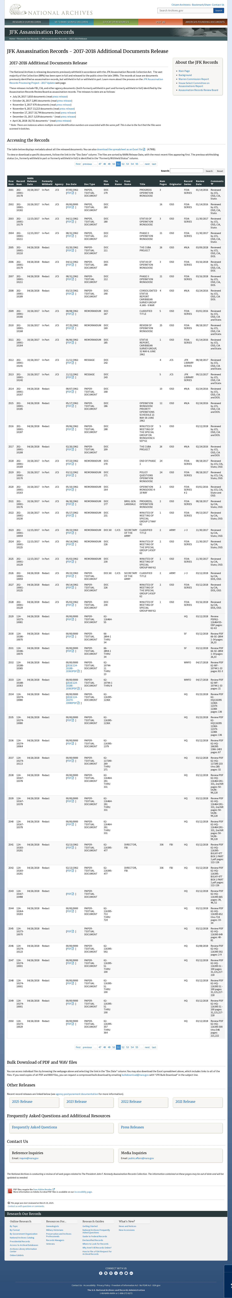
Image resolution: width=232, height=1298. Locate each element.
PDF (69, 192)
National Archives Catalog (22, 1237)
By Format (15, 1230)
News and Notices (127, 1226)
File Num (106, 182)
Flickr (131, 1273)
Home (12, 38)
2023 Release (76, 1102)
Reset (220, 171)
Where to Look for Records (96, 1243)
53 (127, 163)
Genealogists (52, 1226)
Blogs (126, 1273)
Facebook (101, 1273)
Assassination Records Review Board (198, 90)
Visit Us (160, 22)
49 (109, 163)
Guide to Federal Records (95, 1236)
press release (59, 96)
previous (87, 163)
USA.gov (156, 1285)
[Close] (228, 1269)
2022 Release (131, 1102)
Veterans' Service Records (71, 22)
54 (132, 163)
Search (218, 10)
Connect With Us (116, 1268)
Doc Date (71, 184)
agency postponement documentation (77, 1093)
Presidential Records (20, 1241)
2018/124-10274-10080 (72, 699)
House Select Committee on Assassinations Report (194, 84)
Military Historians (54, 1230)
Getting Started (90, 1226)
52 (123, 163)
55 (137, 163)
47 (100, 163)
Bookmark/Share (201, 4)
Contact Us (218, 4)
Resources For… (56, 1221)
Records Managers (55, 1240)
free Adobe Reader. (44, 1189)
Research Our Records (27, 22)
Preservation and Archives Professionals (58, 1235)
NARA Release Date (32, 181)
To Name (118, 182)
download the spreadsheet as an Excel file (119, 149)
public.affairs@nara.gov (141, 1158)
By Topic (14, 1226)
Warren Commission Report (194, 79)
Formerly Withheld (47, 182)
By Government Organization (23, 1233)
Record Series (188, 182)
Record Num (20, 182)
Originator (175, 184)
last (154, 163)
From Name (127, 182)
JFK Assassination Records (54, 38)
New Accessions (127, 1230)
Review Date (200, 182)
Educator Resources (116, 22)
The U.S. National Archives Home (50, 9)
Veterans (50, 1243)
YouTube (121, 1273)
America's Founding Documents (205, 22)
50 (113, 163)
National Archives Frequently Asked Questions (96, 1231)
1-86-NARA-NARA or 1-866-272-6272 (116, 1293)
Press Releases (132, 1127)
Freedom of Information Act (125, 1285)
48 (104, 163)
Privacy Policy (103, 1285)
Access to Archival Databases (24, 1245)
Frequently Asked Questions (34, 1127)
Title (142, 184)
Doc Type (89, 184)
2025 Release (22, 1102)
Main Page (184, 70)
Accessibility (89, 1285)
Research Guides (93, 1221)
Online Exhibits (17, 1255)
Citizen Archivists (181, 4)
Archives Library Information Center (23, 1250)
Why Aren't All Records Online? (97, 1247)
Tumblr (116, 1273)
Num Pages (163, 182)
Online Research (20, 1221)
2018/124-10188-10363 (72, 668)
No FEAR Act (145, 1285)
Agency (59, 184)
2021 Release (185, 1102)
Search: (165, 170)
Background (185, 75)
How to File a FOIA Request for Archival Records (97, 1252)
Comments (217, 182)
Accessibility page (83, 1191)
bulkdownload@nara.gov (135, 1074)
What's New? (127, 1221)
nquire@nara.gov (29, 1158)
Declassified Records (93, 1240)
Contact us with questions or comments (26, 1206)
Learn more (204, 1292)
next (147, 163)
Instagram (111, 1273)
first (78, 163)
